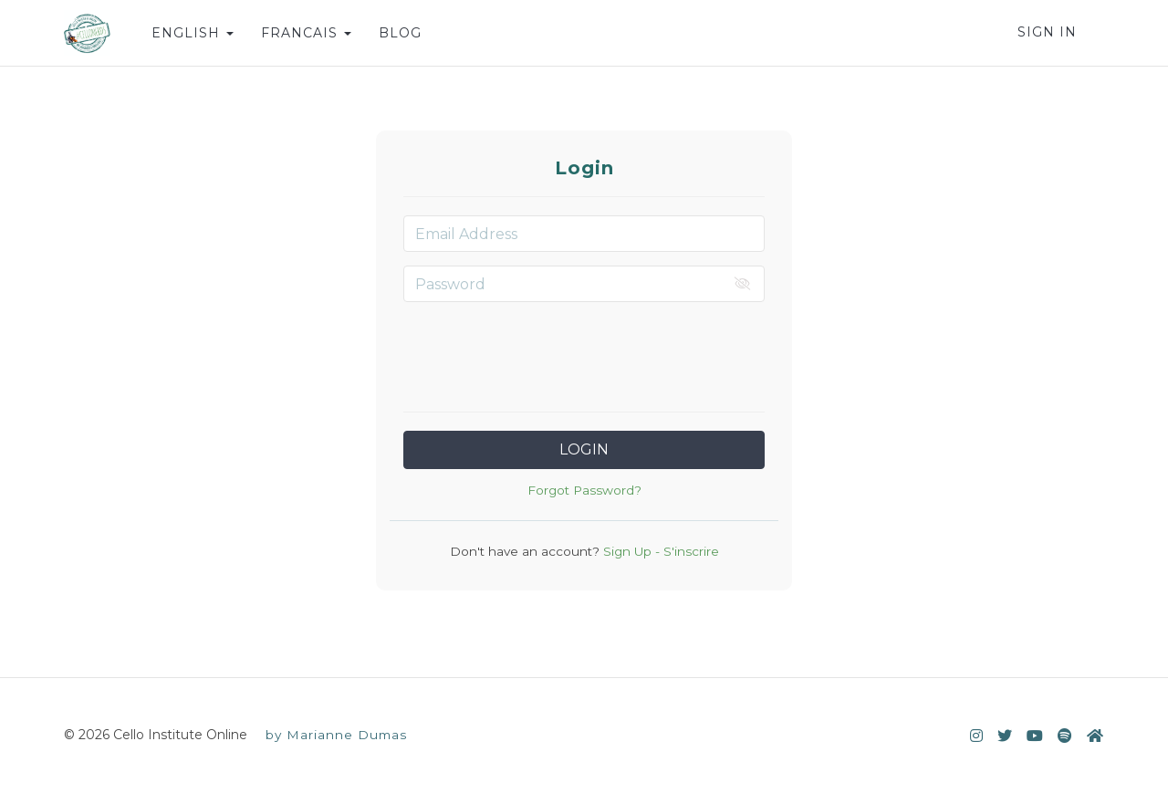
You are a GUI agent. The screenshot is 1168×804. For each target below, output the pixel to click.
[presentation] (584, 351)
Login (584, 449)
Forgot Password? (584, 490)
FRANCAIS (306, 33)
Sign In (1047, 32)
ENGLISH (192, 33)
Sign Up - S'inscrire (659, 551)
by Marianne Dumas (336, 734)
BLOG (400, 33)
